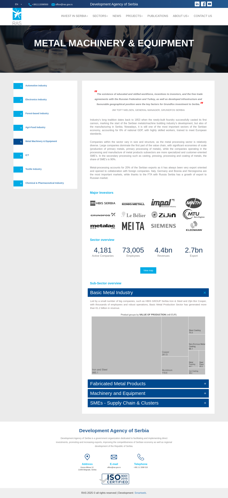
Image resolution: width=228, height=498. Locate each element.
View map (148, 270)
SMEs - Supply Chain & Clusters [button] (124, 402)
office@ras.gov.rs (62, 4)
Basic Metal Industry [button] (111, 292)
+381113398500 (38, 4)
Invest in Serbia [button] (74, 16)
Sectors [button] (100, 16)
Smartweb (140, 493)
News (117, 16)
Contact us (203, 16)
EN (16, 4)
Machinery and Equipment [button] (117, 393)
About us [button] (181, 16)
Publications (157, 16)
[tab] (148, 292)
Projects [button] (134, 16)
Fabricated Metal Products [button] (118, 383)
